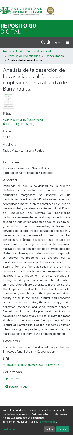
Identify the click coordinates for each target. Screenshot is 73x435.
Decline (49, 429)
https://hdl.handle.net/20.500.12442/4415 (31, 365)
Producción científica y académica (34, 51)
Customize (9, 429)
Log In (56, 42)
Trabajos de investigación (23, 56)
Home (7, 51)
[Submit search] (43, 42)
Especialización (54, 56)
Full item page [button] (16, 387)
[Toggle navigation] (68, 42)
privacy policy (48, 422)
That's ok (62, 429)
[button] (48, 42)
